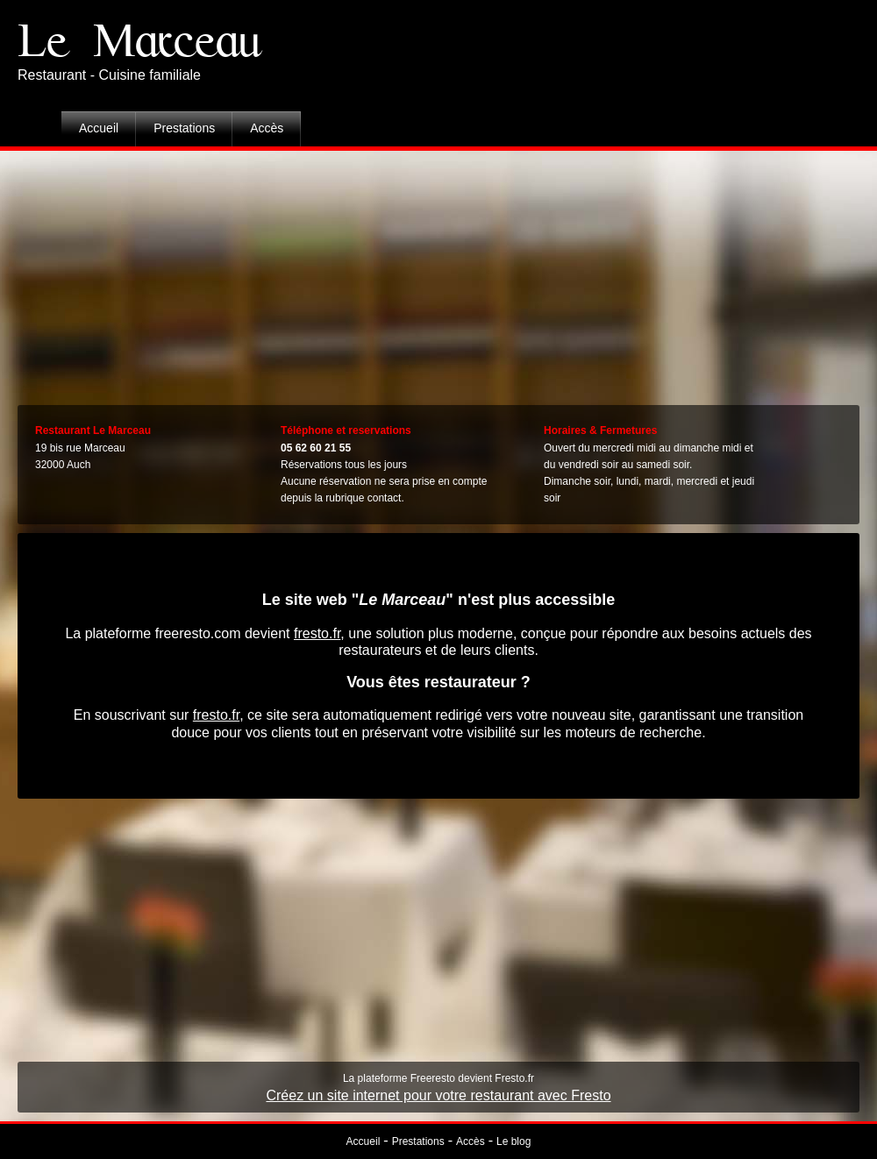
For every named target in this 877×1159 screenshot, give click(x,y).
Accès (266, 128)
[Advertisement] (439, 273)
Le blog (513, 1141)
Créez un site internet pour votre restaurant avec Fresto (438, 1095)
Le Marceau (139, 42)
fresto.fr (317, 633)
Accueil (98, 128)
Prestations (184, 128)
